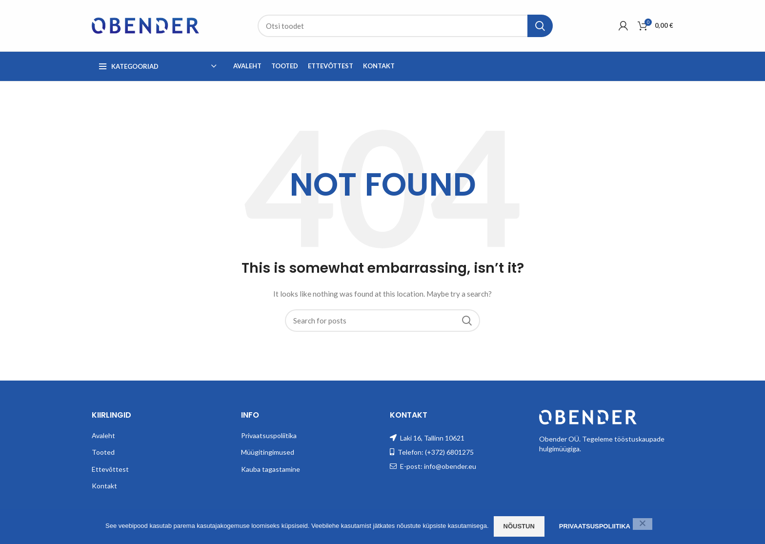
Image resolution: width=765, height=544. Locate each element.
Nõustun (519, 526)
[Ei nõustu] (642, 524)
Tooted (103, 452)
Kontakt (104, 486)
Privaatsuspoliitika (269, 435)
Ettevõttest (110, 469)
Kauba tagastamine (270, 469)
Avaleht (103, 435)
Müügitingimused (267, 452)
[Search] (405, 26)
